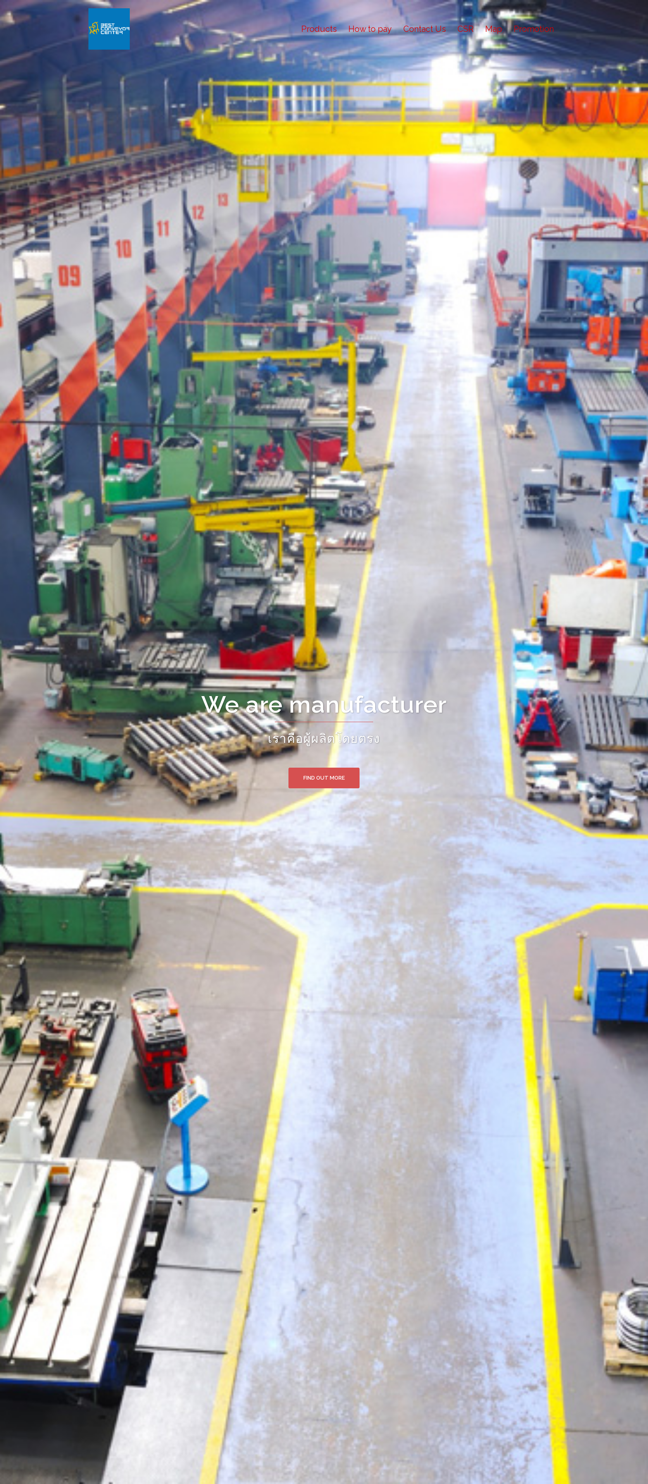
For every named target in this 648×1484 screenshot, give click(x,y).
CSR (465, 29)
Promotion (534, 29)
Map (493, 29)
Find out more (324, 778)
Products (319, 29)
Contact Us (424, 29)
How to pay (370, 29)
